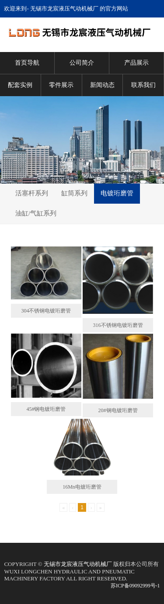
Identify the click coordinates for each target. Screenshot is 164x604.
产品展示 (136, 62)
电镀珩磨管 (117, 193)
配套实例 (20, 85)
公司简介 (82, 62)
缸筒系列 (74, 193)
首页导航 (27, 62)
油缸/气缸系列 (35, 213)
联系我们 (143, 85)
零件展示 (61, 85)
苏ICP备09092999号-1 (135, 586)
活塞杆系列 (31, 193)
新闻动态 (102, 85)
